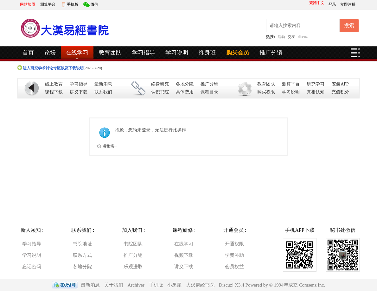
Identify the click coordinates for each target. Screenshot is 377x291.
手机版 (72, 4)
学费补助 (234, 255)
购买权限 (266, 92)
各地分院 (185, 84)
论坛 (50, 52)
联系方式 (82, 255)
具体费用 (185, 92)
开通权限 (234, 243)
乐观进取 (133, 266)
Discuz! (227, 285)
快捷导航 (355, 54)
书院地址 (82, 243)
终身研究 (160, 84)
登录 (333, 4)
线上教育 (54, 84)
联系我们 (103, 92)
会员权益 (234, 266)
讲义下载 (78, 92)
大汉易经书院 (200, 285)
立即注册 (347, 4)
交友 (291, 37)
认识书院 (160, 92)
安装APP (340, 84)
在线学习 (77, 52)
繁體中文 (316, 3)
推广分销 (270, 52)
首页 (28, 52)
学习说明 (176, 52)
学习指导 (143, 52)
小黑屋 (174, 285)
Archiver (136, 285)
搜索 (349, 25)
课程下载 (54, 92)
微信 (94, 4)
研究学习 (315, 84)
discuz (303, 37)
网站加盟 (27, 4)
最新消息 (103, 84)
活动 (281, 37)
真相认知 (315, 92)
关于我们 (113, 285)
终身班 (207, 52)
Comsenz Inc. (312, 285)
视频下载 (183, 255)
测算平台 (47, 4)
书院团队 (133, 243)
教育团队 (110, 52)
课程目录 (209, 92)
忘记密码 (31, 266)
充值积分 (340, 92)
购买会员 (237, 52)
